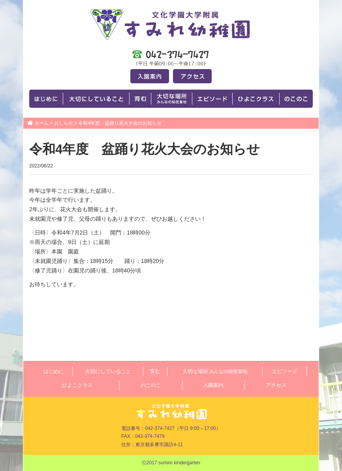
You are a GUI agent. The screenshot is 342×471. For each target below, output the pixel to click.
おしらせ (63, 123)
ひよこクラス (77, 385)
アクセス (276, 385)
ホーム (41, 123)
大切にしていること (108, 371)
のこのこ (151, 385)
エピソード (284, 371)
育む (155, 371)
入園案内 (213, 385)
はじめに (53, 371)
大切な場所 (214, 371)
